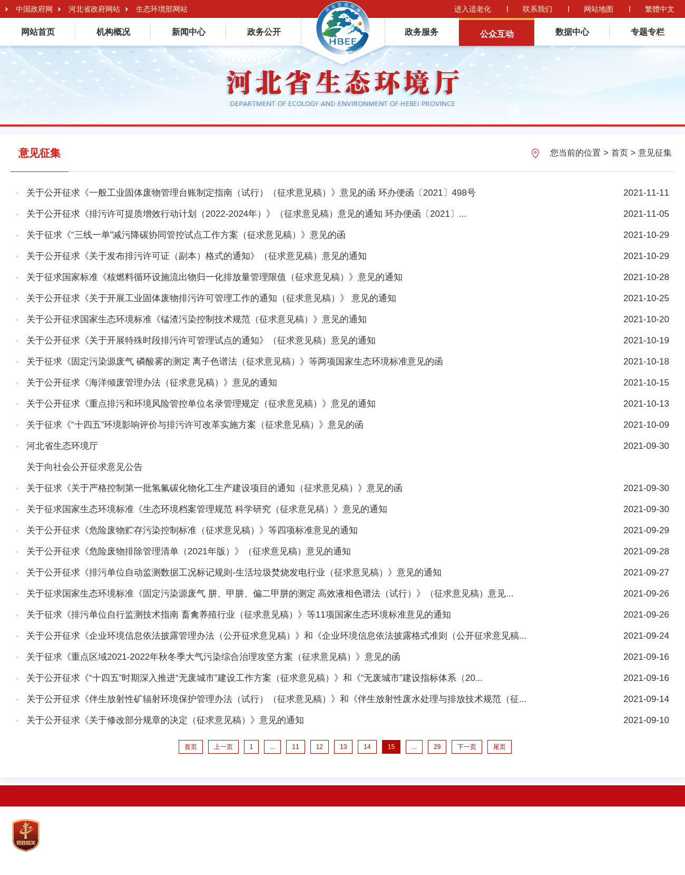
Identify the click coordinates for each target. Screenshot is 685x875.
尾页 (499, 747)
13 (343, 747)
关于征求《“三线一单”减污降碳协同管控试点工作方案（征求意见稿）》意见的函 (186, 235)
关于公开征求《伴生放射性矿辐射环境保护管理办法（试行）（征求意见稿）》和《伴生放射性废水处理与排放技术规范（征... (276, 699)
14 (367, 747)
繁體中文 (659, 9)
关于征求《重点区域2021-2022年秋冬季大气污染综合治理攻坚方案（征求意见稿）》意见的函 (213, 657)
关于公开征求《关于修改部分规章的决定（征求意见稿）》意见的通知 (165, 720)
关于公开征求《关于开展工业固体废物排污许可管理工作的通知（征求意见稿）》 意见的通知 (211, 298)
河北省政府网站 (94, 9)
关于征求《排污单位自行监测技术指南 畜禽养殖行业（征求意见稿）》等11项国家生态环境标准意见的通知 (238, 615)
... (272, 747)
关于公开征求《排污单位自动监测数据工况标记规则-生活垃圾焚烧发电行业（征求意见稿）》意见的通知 (234, 573)
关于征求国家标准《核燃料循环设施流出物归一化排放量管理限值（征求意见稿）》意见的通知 (214, 277)
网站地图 (598, 9)
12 (319, 747)
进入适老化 (472, 9)
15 (391, 747)
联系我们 (537, 9)
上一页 (223, 747)
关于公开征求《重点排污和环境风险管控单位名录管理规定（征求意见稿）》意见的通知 (201, 404)
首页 (619, 152)
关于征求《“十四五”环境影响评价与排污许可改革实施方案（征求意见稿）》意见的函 (195, 425)
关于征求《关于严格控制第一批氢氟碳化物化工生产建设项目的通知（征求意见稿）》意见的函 (214, 488)
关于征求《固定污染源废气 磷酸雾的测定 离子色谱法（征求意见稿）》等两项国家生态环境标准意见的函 (234, 362)
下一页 (466, 747)
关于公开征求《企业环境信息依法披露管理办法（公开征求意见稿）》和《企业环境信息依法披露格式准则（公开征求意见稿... (276, 636)
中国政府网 (34, 9)
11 (295, 747)
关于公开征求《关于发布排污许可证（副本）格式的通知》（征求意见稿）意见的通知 (196, 256)
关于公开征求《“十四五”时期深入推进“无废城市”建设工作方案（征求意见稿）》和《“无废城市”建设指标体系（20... (254, 678)
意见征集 (655, 152)
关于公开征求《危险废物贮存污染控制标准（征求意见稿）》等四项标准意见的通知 (192, 530)
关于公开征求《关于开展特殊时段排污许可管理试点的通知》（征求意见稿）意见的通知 (201, 340)
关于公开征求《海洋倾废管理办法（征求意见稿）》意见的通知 (151, 383)
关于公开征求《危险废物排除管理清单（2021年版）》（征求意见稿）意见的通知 (188, 551)
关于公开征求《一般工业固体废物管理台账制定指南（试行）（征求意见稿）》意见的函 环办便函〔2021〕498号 (251, 193)
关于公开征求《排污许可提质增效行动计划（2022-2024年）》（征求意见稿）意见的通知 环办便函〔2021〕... (246, 214)
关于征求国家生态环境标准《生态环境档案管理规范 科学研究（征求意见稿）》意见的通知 (206, 509)
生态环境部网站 (162, 9)
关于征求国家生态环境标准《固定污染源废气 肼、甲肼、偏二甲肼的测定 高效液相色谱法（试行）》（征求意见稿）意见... (270, 594)
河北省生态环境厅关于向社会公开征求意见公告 (84, 456)
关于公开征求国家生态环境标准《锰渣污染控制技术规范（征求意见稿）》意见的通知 (196, 319)
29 (437, 747)
